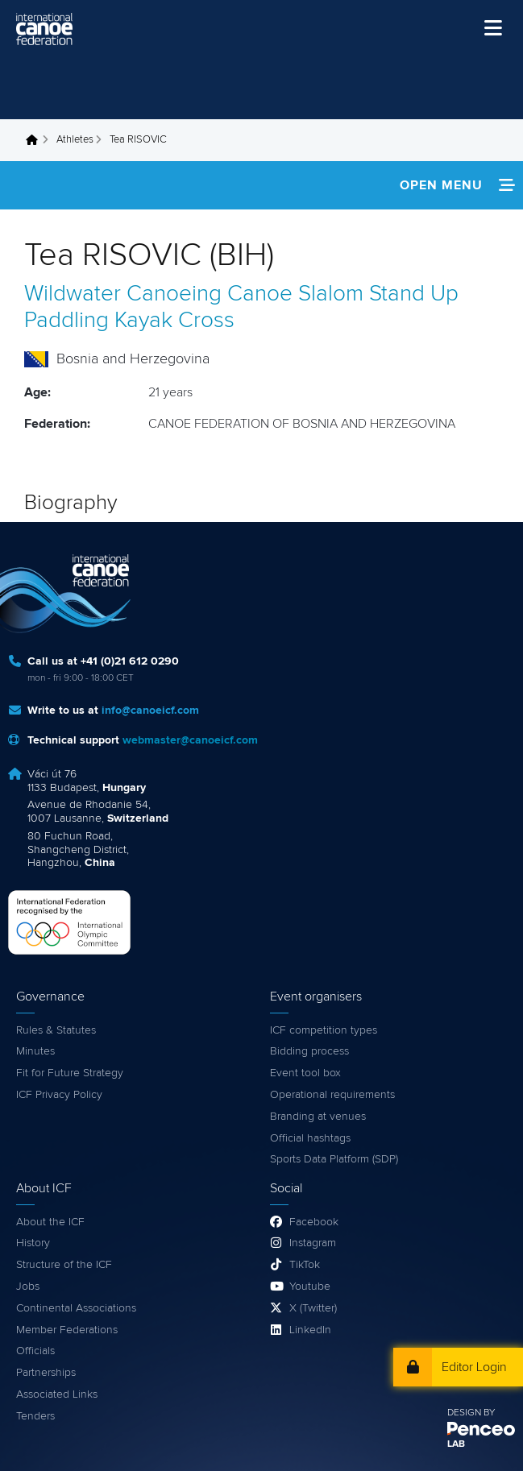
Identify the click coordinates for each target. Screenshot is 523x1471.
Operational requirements (332, 1094)
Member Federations (67, 1330)
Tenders (35, 1416)
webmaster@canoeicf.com (190, 740)
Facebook (313, 1222)
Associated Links (57, 1394)
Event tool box (305, 1073)
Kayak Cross (174, 320)
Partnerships (46, 1372)
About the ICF (50, 1222)
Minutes (35, 1051)
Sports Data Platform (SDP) (334, 1159)
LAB (456, 1444)
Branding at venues (318, 1116)
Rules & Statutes (56, 1030)
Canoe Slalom (295, 294)
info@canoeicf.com (150, 710)
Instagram (312, 1243)
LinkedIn (310, 1330)
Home (36, 140)
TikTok (304, 1264)
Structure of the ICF (64, 1264)
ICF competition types (323, 1030)
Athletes (74, 140)
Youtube (309, 1286)
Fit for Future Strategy (69, 1073)
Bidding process (309, 1051)
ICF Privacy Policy (59, 1094)
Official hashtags (310, 1138)
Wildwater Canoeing (123, 294)
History (33, 1243)
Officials (35, 1351)
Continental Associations (76, 1308)
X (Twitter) (313, 1308)
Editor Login (474, 1367)
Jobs (27, 1286)
